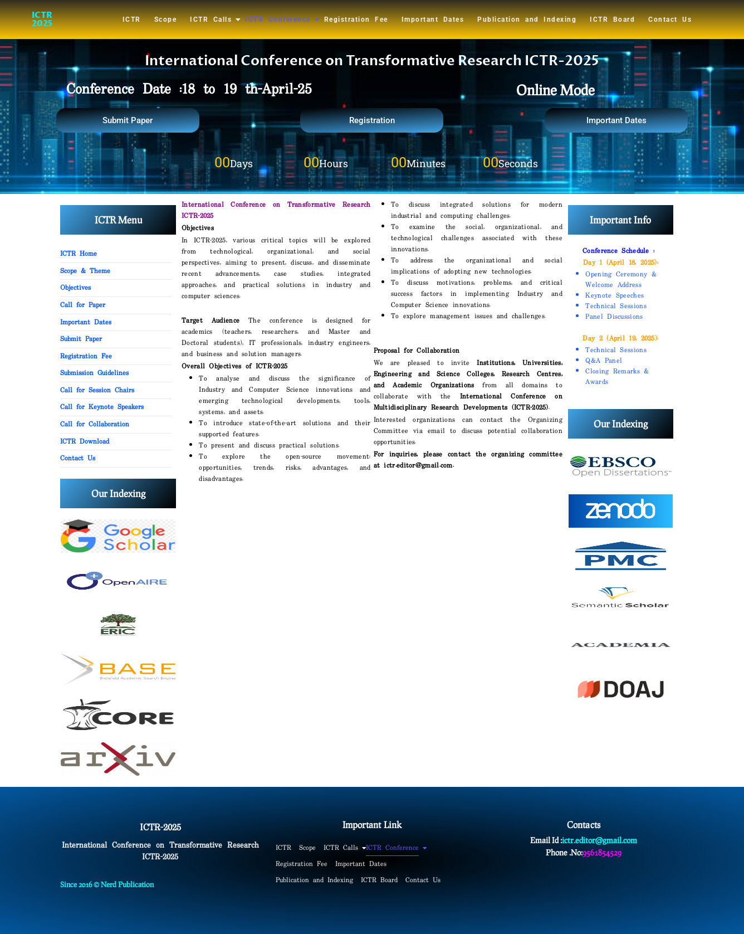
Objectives (75, 288)
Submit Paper (81, 339)
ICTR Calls (211, 19)
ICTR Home (78, 254)
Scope (165, 19)
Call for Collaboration (94, 424)
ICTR (132, 19)
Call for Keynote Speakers (102, 407)
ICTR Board (612, 19)
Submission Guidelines (94, 373)
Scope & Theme (85, 271)
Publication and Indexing (526, 19)
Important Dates (433, 19)
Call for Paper (82, 305)
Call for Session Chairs (97, 390)
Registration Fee (356, 19)
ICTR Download (84, 442)
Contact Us (670, 19)
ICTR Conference (278, 19)
